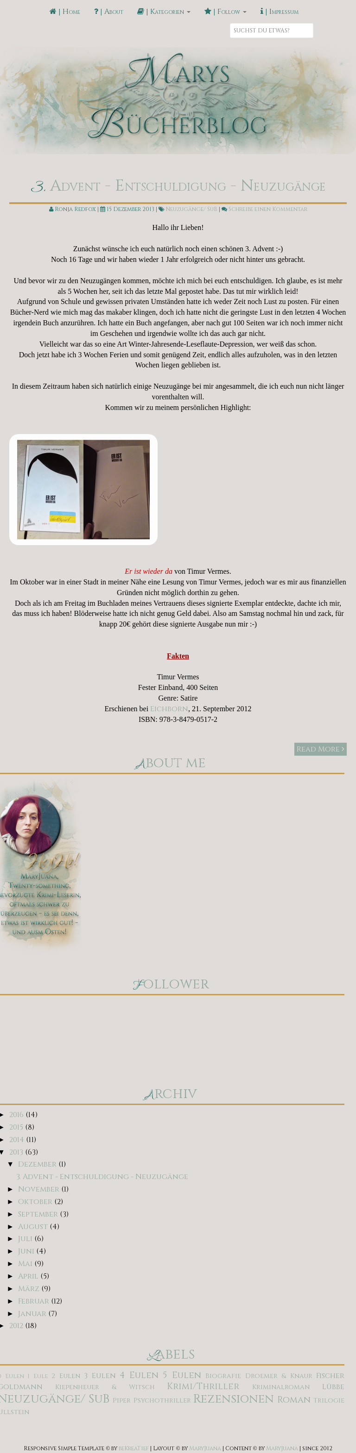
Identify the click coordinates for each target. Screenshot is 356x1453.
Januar (33, 1314)
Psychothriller (162, 1400)
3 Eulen (100, 1376)
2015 (17, 1127)
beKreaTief (134, 1448)
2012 (17, 1326)
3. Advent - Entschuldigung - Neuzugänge (178, 186)
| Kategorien (164, 11)
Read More (320, 749)
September (39, 1214)
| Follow (225, 11)
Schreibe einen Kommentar (268, 209)
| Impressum (280, 11)
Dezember (38, 1164)
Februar (34, 1301)
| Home (65, 11)
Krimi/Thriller (203, 1386)
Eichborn (169, 709)
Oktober (36, 1202)
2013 (17, 1152)
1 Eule (37, 1376)
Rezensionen (233, 1399)
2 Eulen (65, 1376)
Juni (27, 1251)
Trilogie (328, 1400)
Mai (26, 1264)
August (34, 1227)
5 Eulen (182, 1375)
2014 (17, 1140)
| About (108, 11)
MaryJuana (205, 1448)
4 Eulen (139, 1375)
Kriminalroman (281, 1387)
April (29, 1276)
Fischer (330, 1376)
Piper (122, 1400)
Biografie (223, 1376)
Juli (26, 1239)
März (29, 1289)
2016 (17, 1115)
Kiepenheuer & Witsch (105, 1387)
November (39, 1189)
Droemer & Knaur (278, 1376)
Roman (294, 1400)
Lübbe (333, 1387)
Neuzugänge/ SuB (191, 209)
